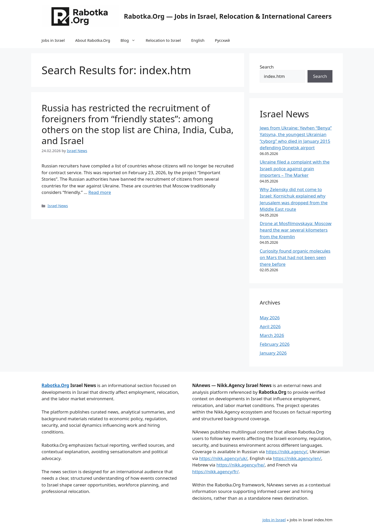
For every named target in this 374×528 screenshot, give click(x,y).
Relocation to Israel (163, 40)
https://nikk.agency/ (286, 452)
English (197, 40)
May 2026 (270, 318)
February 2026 (275, 344)
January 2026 (273, 353)
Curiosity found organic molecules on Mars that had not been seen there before (295, 257)
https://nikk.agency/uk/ (223, 458)
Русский (222, 40)
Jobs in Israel (53, 40)
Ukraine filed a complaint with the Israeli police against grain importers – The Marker (295, 168)
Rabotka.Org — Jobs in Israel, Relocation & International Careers (228, 16)
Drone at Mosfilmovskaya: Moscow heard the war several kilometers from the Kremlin (295, 230)
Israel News (58, 205)
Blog (131, 40)
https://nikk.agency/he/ (240, 465)
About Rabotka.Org (92, 40)
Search (267, 67)
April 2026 (270, 326)
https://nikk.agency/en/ (297, 458)
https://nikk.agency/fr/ (215, 472)
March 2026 (272, 335)
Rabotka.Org (55, 385)
